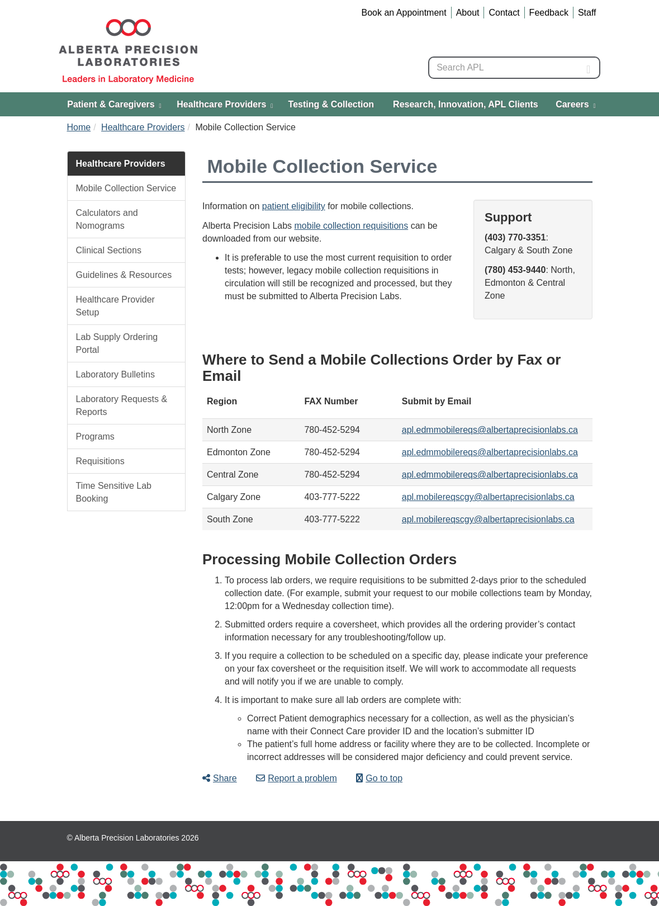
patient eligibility (293, 206)
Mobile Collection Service (126, 188)
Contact (504, 12)
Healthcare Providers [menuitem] (225, 104)
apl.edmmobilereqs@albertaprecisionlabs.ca (490, 430)
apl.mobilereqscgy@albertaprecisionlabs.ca (488, 497)
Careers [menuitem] (576, 104)
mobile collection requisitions (352, 225)
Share (219, 778)
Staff (587, 12)
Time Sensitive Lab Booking (113, 492)
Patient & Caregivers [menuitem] (114, 104)
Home (79, 127)
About (468, 12)
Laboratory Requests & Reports (122, 405)
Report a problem (296, 778)
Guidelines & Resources (124, 275)
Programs (95, 436)
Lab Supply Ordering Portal (117, 343)
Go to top (379, 778)
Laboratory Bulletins (115, 374)
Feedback (548, 12)
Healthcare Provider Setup (115, 306)
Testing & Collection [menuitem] (331, 104)
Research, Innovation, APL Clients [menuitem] (465, 104)
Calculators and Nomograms (107, 219)
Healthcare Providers (142, 127)
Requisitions (100, 461)
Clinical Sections (108, 250)
